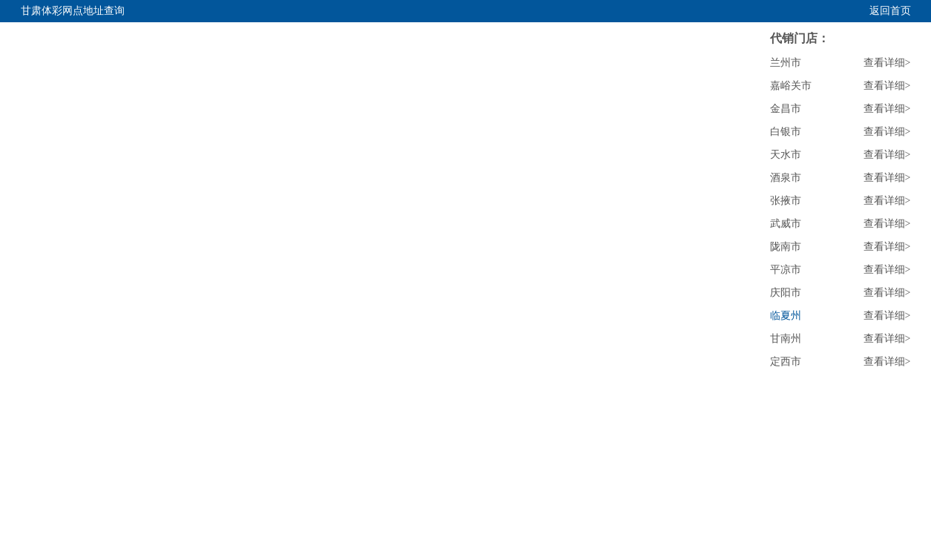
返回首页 (890, 10)
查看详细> (887, 62)
